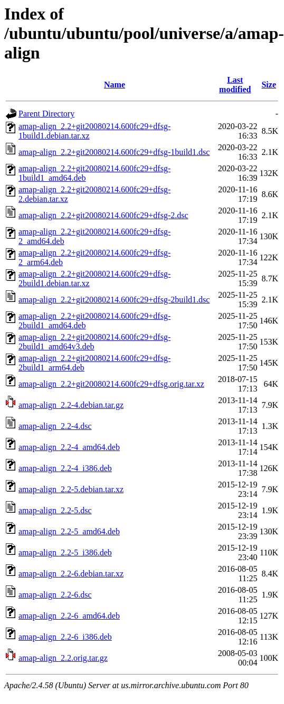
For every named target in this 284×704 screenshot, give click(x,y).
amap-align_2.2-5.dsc (55, 510)
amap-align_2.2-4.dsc (55, 426)
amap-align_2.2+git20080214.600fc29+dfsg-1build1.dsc (114, 152)
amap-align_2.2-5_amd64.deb (69, 531)
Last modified (235, 84)
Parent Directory (46, 113)
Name (114, 84)
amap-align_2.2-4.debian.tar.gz (71, 404)
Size (268, 84)
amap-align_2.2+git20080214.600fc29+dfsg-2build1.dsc (114, 299)
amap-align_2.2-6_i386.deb (65, 636)
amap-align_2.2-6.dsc (55, 594)
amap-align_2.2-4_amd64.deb (69, 447)
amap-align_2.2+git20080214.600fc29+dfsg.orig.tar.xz (111, 383)
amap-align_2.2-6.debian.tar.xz (71, 573)
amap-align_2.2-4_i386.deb (65, 468)
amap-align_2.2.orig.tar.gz (63, 657)
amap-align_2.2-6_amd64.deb (69, 615)
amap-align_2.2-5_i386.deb (65, 552)
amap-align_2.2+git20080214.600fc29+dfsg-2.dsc (103, 215)
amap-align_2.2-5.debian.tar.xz (71, 489)
